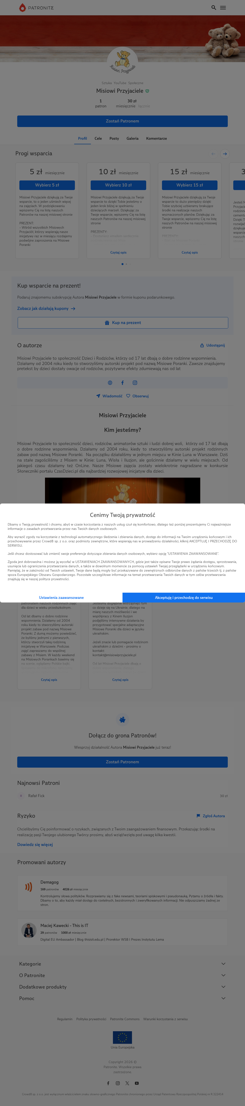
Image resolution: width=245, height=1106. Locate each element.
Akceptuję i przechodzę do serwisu (184, 597)
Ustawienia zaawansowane (61, 597)
